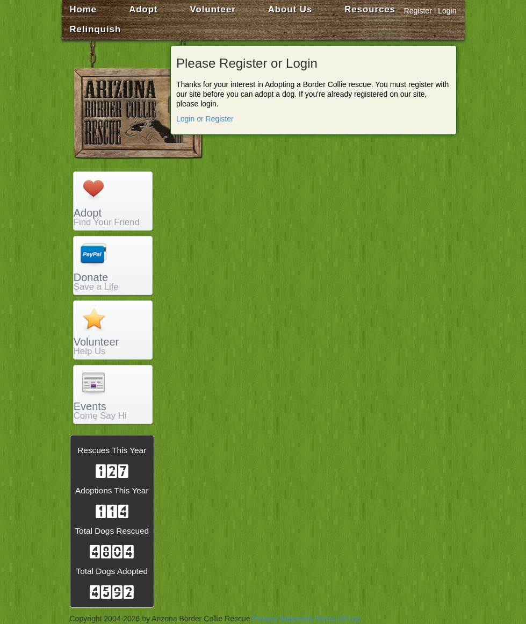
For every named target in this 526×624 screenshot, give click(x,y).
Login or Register (205, 118)
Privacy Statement (283, 618)
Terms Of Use (338, 618)
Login (447, 10)
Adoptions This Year (112, 490)
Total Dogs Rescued (112, 530)
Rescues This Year (111, 450)
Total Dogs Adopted (112, 571)
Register (418, 10)
